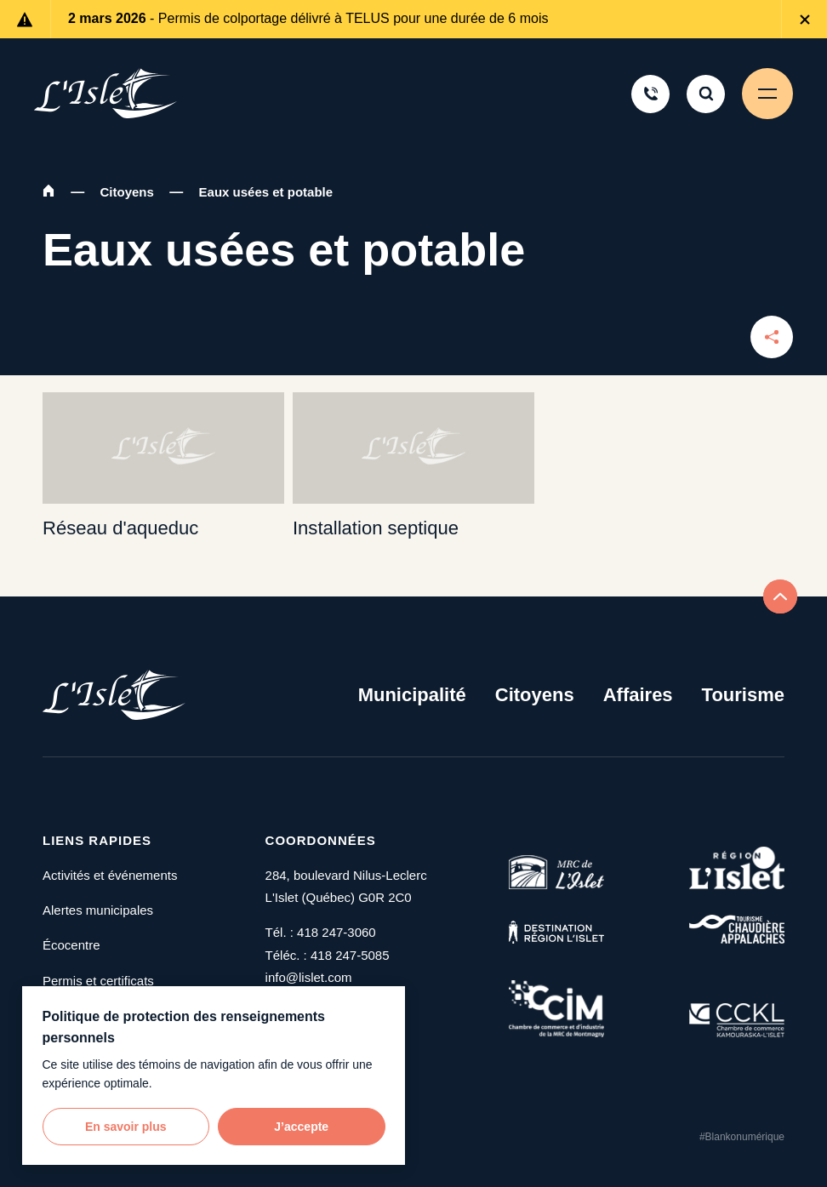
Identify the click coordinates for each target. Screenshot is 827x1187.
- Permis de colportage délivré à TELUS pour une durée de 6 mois (308, 18)
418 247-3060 (336, 932)
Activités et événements (110, 875)
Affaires (638, 695)
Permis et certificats (98, 980)
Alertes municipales (98, 910)
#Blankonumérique (741, 1137)
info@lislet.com (308, 977)
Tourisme (743, 695)
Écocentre (71, 945)
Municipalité (412, 695)
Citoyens (127, 192)
